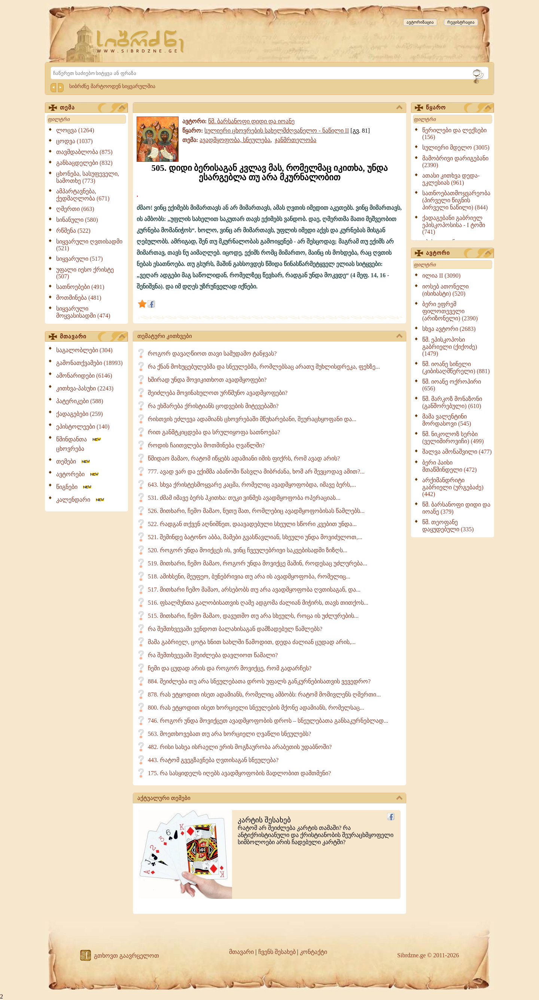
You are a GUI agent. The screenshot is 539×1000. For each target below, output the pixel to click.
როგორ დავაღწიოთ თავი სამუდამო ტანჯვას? (212, 353)
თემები (73, 461)
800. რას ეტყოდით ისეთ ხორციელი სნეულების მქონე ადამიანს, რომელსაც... (256, 707)
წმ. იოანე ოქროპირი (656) (451, 385)
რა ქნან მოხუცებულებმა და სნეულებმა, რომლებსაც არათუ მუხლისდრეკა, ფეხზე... (264, 366)
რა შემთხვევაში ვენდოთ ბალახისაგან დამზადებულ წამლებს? (235, 629)
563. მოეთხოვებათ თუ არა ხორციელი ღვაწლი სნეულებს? (229, 734)
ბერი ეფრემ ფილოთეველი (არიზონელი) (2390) (450, 311)
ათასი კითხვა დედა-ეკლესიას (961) (450, 179)
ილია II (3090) (441, 275)
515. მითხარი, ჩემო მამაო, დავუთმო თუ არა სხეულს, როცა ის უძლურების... (253, 616)
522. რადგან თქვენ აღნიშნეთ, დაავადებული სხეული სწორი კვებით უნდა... (252, 524)
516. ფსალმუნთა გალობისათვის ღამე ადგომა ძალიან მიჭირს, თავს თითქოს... (258, 602)
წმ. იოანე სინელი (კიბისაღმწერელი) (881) (456, 367)
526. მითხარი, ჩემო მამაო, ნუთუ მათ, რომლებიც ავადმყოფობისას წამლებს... (256, 511)
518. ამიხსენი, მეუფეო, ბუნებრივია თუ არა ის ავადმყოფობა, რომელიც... (249, 576)
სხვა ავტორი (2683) (449, 329)
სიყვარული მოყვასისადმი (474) (83, 312)
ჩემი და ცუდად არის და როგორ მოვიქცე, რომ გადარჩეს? (229, 668)
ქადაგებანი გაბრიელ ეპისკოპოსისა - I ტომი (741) (453, 225)
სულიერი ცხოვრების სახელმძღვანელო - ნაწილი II (276, 130)
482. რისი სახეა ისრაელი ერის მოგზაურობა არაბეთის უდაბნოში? (240, 747)
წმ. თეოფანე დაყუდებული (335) (448, 525)
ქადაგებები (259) (79, 414)
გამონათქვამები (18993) (89, 363)
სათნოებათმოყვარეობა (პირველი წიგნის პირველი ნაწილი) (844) (456, 200)
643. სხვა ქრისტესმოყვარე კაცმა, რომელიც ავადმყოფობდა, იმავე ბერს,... (252, 484)
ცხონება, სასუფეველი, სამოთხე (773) (87, 177)
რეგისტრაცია (461, 22)
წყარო (458, 108)
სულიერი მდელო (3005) (456, 147)
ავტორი (458, 253)
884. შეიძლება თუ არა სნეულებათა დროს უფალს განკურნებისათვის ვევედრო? (259, 681)
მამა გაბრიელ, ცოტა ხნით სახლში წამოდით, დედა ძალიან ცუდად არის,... (252, 642)
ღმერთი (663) (75, 209)
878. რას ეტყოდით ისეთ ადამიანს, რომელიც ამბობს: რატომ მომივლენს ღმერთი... (264, 694)
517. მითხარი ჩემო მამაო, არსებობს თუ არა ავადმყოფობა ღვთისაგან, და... (254, 589)
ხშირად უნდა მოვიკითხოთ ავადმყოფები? (207, 380)
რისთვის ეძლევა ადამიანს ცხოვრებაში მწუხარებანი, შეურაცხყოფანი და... (252, 419)
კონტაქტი (313, 952)
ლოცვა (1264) (75, 130)
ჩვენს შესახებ (277, 952)
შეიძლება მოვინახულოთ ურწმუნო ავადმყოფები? (217, 393)
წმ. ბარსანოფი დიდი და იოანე (251, 121)
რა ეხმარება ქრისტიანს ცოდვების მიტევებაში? (213, 406)
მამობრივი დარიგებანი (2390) (455, 161)
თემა (92, 108)
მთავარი (92, 336)
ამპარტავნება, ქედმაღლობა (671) (83, 195)
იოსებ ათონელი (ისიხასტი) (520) (445, 290)
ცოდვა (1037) (74, 141)
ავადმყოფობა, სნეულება (235, 140)
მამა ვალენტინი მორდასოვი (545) (446, 420)
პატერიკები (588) (79, 401)
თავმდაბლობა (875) (84, 152)
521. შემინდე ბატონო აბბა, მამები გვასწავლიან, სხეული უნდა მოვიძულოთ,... (255, 537)
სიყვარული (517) (79, 259)
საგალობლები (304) (84, 350)
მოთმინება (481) (78, 297)
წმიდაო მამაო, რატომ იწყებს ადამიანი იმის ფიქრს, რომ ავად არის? (244, 458)
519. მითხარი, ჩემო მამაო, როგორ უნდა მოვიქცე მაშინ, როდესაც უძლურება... (257, 563)
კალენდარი (80, 499)
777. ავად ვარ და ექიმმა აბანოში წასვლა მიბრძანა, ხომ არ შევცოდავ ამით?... (256, 471)
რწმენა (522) (73, 230)
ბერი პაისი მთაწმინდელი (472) (449, 466)
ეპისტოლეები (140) (83, 426)
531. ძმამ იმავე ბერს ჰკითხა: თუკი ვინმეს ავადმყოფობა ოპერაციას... (244, 498)
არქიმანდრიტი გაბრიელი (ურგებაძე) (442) (453, 487)
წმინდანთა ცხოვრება (79, 444)
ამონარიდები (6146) (84, 375)
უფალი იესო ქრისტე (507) (85, 273)
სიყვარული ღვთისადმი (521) (89, 244)
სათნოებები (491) (80, 287)
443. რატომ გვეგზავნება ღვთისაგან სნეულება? (213, 760)
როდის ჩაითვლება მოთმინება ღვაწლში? (206, 445)
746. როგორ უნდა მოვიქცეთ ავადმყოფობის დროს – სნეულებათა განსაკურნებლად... (268, 720)
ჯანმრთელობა (295, 140)
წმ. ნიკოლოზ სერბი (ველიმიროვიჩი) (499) (453, 437)
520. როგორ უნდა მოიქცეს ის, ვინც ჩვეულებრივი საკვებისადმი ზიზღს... (247, 550)
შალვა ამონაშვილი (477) (457, 451)
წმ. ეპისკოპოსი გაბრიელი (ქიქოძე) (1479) (449, 346)
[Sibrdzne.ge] (141, 41)
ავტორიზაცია (420, 22)
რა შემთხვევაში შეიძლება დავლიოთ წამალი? (213, 655)
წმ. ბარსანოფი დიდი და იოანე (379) (456, 508)
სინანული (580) (77, 220)
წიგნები (74, 487)
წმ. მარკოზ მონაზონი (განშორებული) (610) (452, 402)
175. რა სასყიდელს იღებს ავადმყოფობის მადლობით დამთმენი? (239, 773)
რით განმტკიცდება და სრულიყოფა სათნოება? (214, 432)
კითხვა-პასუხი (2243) (84, 388)
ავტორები (78, 474)
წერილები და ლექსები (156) (454, 133)
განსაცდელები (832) (84, 163)
